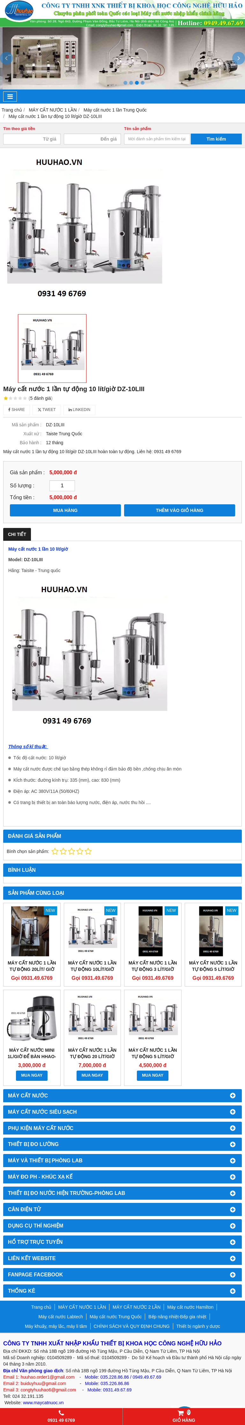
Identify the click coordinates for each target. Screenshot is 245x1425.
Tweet (47, 409)
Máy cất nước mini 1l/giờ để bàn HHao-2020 (32, 1056)
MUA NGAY (31, 1075)
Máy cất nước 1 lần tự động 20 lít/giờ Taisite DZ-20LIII (92, 1056)
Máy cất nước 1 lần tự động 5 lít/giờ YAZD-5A (213, 969)
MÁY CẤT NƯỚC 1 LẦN (82, 1307)
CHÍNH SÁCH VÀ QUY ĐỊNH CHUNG (132, 1326)
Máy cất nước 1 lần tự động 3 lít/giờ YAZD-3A (153, 969)
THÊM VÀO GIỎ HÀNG (180, 510)
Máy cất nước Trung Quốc (116, 1316)
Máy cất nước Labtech (60, 1316)
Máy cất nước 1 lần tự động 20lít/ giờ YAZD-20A (32, 969)
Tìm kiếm (216, 139)
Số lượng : (22, 485)
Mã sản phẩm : (26, 424)
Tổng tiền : (22, 497)
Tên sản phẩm (137, 129)
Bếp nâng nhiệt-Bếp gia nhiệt (177, 1316)
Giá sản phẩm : (27, 472)
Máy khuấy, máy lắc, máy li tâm (56, 1326)
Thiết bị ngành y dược (198, 1326)
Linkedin (80, 409)
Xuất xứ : (32, 433)
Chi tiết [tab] (17, 534)
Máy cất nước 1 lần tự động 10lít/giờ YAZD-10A (92, 969)
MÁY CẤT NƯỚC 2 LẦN (136, 1307)
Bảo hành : (30, 442)
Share (16, 409)
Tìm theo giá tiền (19, 129)
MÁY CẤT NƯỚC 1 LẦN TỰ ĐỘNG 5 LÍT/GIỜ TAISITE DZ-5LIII (153, 1056)
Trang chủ (41, 1307)
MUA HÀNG (65, 510)
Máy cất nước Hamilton (190, 1307)
